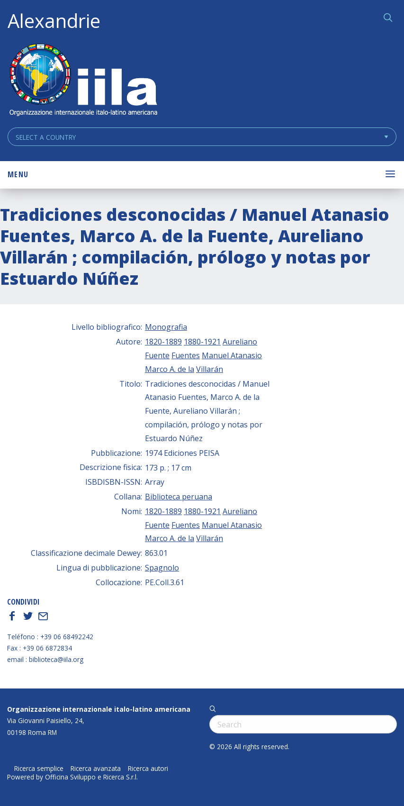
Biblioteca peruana (178, 496)
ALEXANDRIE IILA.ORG (83, 81)
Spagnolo (162, 567)
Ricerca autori (148, 768)
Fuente (157, 355)
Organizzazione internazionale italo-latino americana (98, 709)
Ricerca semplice (38, 768)
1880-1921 (202, 341)
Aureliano (240, 341)
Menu (18, 174)
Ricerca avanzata (96, 768)
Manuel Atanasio (232, 355)
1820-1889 (163, 341)
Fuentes (185, 355)
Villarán (209, 369)
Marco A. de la (169, 369)
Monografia (166, 327)
